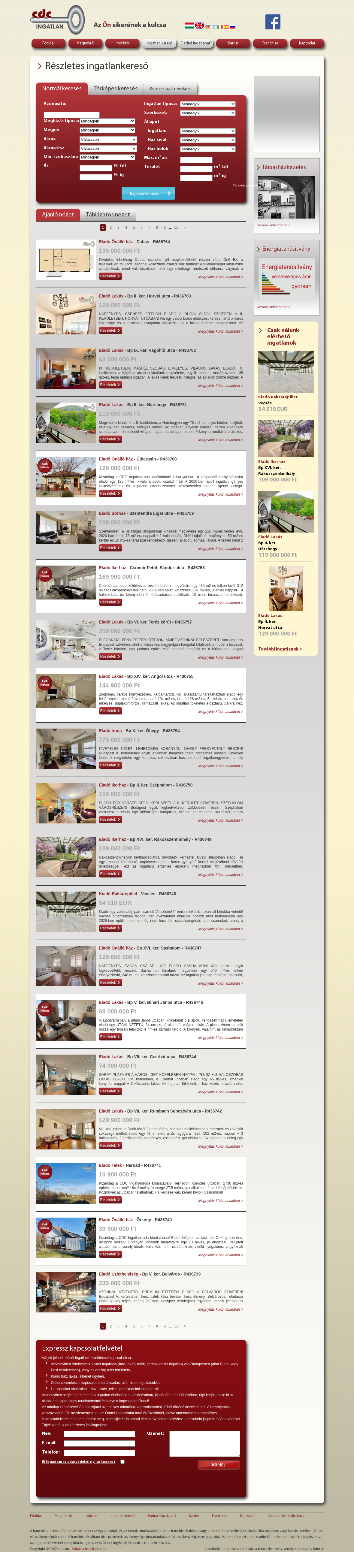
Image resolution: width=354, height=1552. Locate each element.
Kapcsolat (307, 43)
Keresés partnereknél (170, 88)
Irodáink (122, 43)
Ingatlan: (155, 131)
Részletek (108, 276)
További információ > (274, 225)
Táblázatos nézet (108, 215)
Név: (46, 1434)
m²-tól (221, 167)
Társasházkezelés (284, 168)
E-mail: (49, 1443)
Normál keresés (62, 89)
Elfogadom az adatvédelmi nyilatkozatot (78, 1462)
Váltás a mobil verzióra (89, 1549)
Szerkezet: (155, 113)
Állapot (151, 122)
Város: (50, 139)
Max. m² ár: (155, 158)
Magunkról (85, 43)
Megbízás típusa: (61, 121)
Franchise (270, 43)
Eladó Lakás (270, 537)
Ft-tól (119, 166)
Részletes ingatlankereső (96, 66)
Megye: (51, 130)
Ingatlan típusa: (160, 104)
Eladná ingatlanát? (196, 43)
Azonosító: (55, 104)
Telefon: (51, 1452)
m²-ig (220, 176)
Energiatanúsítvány (286, 249)
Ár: (47, 166)
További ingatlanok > (280, 649)
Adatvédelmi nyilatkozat (287, 1516)
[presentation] (87, 1479)
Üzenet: (155, 1434)
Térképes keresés (116, 89)
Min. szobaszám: (61, 157)
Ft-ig (118, 175)
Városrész (54, 148)
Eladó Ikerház (272, 462)
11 (176, 227)
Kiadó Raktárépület (278, 397)
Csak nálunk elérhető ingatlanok (283, 337)
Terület (152, 167)
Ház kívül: (156, 140)
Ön (106, 25)
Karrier (233, 43)
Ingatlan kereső (159, 43)
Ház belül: (156, 149)
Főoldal (48, 43)
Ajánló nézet (58, 215)
